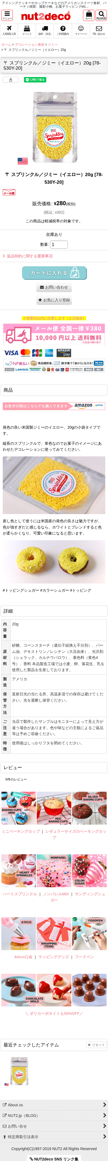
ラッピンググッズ (54, 957)
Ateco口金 (23, 957)
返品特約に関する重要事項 (28, 256)
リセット (96, 1044)
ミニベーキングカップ (21, 831)
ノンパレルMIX (56, 894)
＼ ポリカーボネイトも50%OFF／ (54, 1013)
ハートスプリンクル (20, 894)
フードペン (84, 957)
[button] (7, 15)
